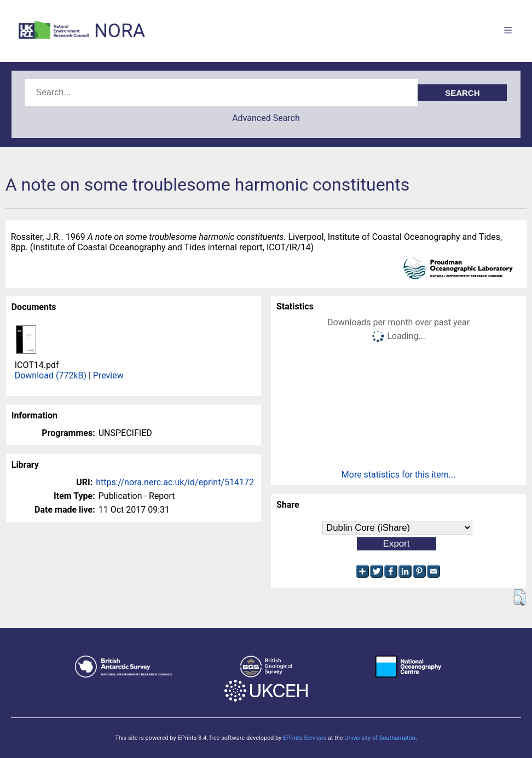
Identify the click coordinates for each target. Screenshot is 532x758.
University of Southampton (379, 738)
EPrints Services (304, 738)
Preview (108, 375)
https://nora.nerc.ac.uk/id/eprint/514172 (175, 482)
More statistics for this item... (399, 474)
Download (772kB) (50, 375)
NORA (119, 31)
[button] (519, 597)
